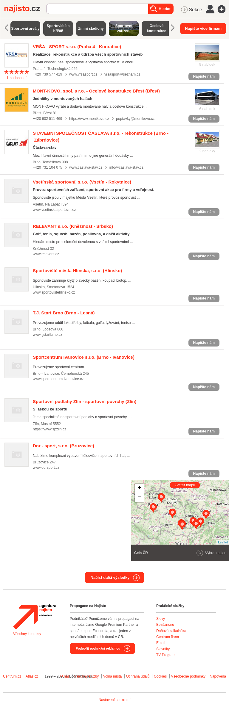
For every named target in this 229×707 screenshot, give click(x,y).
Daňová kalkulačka (171, 631)
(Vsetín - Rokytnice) (82, 181)
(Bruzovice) (63, 445)
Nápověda (218, 676)
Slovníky (163, 649)
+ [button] (139, 488)
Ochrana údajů (138, 676)
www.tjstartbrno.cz (47, 335)
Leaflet (223, 542)
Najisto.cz (25, 8)
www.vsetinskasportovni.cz (54, 210)
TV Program (166, 655)
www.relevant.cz (46, 254)
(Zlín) (85, 401)
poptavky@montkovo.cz (135, 119)
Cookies (160, 676)
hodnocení (17, 78)
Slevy (160, 619)
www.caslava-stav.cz (85, 167)
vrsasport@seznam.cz (122, 74)
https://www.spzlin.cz (49, 429)
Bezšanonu (165, 625)
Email (160, 643)
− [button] (139, 497)
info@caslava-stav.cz (126, 167)
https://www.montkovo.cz (89, 119)
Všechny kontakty (27, 634)
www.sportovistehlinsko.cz (54, 292)
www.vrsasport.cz (83, 74)
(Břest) (96, 90)
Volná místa (112, 676)
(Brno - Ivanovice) (83, 357)
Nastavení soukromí (115, 700)
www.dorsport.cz (46, 467)
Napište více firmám (203, 28)
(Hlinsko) (77, 270)
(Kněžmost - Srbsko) (73, 226)
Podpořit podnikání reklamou (98, 648)
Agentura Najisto (34, 616)
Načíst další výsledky (110, 577)
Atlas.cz (32, 676)
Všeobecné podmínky (188, 676)
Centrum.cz (12, 676)
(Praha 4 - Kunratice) (77, 46)
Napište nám (204, 76)
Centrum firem (167, 637)
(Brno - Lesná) (64, 312)
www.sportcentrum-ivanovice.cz (58, 379)
